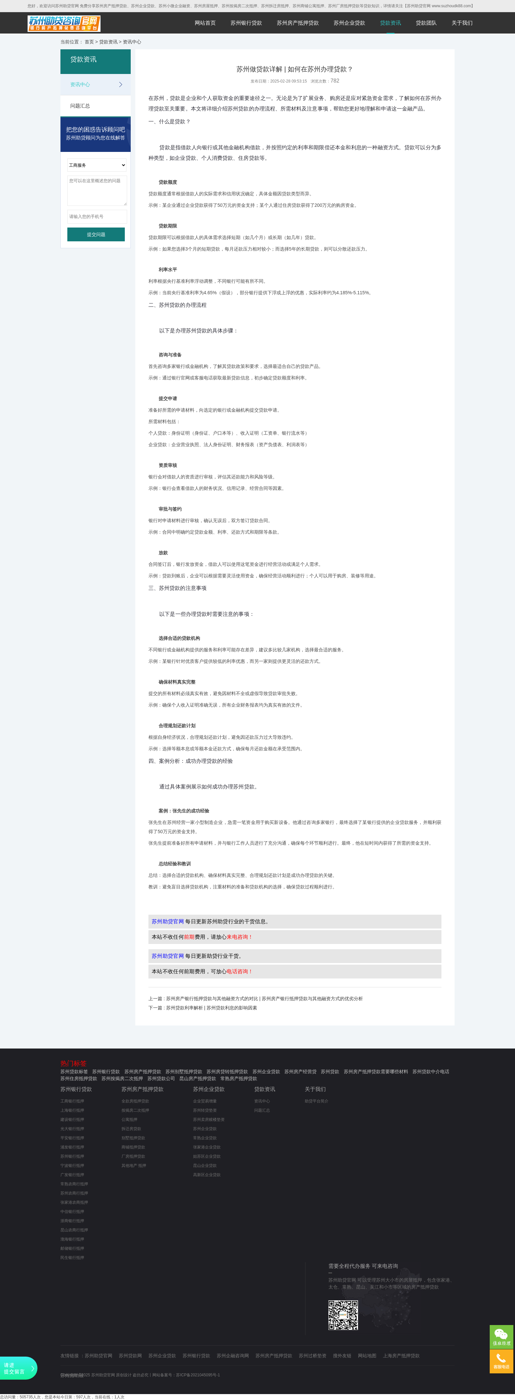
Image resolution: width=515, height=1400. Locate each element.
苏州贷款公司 (161, 1078)
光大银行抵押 (72, 1128)
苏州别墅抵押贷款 (184, 1071)
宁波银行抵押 (72, 1165)
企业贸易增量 (205, 1101)
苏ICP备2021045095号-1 (198, 1375)
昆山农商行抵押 (74, 1230)
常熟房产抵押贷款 (238, 1078)
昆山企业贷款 (205, 1165)
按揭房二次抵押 (135, 1110)
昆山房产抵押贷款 (197, 1078)
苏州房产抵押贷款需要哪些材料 (376, 1071)
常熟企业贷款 (205, 1138)
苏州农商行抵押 (74, 1193)
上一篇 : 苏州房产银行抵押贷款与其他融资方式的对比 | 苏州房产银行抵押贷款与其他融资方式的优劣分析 (255, 998)
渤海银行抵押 (72, 1239)
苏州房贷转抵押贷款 (227, 1071)
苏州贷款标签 (74, 1071)
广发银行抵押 (72, 1174)
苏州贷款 (330, 1071)
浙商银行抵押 (72, 1221)
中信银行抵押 (72, 1211)
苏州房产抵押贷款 (298, 23)
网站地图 (367, 1355)
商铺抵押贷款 (133, 1147)
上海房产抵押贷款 (401, 1355)
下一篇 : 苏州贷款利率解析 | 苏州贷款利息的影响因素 (202, 1007)
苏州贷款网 (130, 1355)
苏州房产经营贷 (300, 1071)
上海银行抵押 (72, 1110)
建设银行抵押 (72, 1119)
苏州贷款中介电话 (431, 1071)
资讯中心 (132, 41)
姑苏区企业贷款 (207, 1156)
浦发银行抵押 (72, 1147)
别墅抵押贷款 (133, 1138)
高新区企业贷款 (207, 1174)
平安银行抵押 (72, 1138)
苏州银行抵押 (72, 1156)
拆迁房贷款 (131, 1128)
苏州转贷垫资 (205, 1110)
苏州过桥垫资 (312, 1355)
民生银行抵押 (72, 1257)
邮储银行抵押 (72, 1248)
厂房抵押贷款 (133, 1156)
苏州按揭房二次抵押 (122, 1078)
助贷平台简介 (316, 1101)
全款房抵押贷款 (135, 1101)
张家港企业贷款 (207, 1147)
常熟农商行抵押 (74, 1184)
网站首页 (205, 23)
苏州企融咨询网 (233, 1355)
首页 (89, 41)
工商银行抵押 (72, 1101)
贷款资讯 (390, 23)
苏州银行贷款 (246, 23)
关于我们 (462, 23)
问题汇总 (80, 106)
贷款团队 (426, 23)
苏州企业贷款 (349, 23)
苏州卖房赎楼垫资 (209, 1119)
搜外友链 (342, 1355)
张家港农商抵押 (74, 1202)
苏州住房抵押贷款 (78, 1078)
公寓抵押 (129, 1119)
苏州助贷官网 (98, 1355)
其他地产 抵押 (134, 1165)
